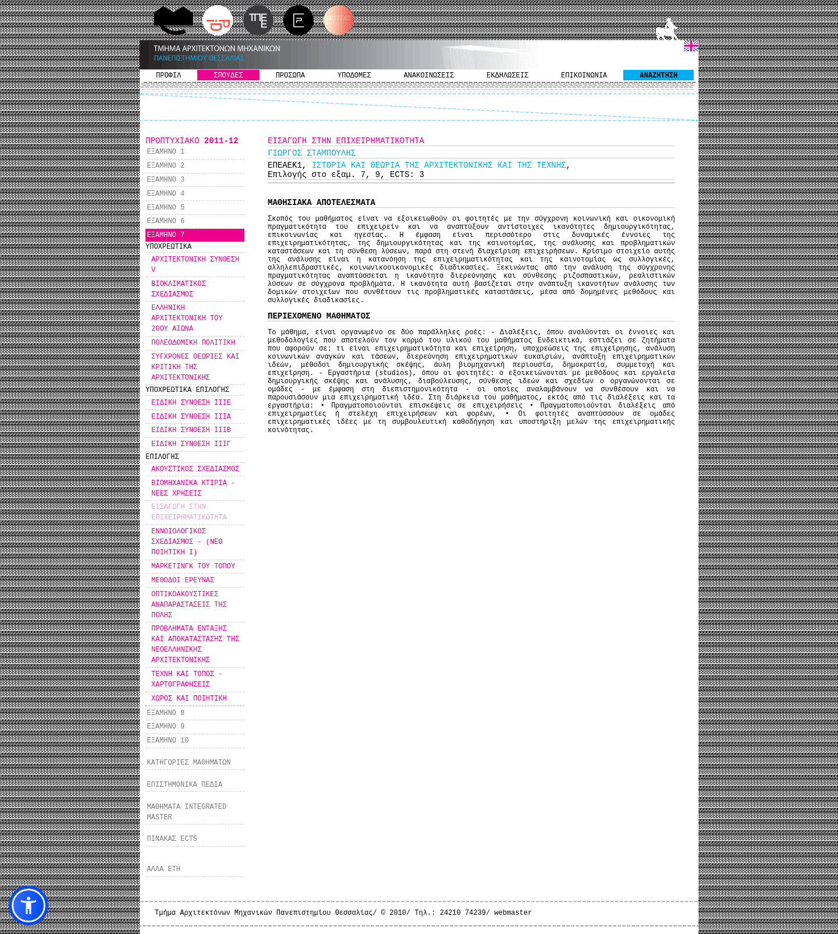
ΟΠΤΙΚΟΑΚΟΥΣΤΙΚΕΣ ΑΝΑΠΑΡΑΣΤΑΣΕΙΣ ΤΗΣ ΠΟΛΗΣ (189, 605)
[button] (28, 905)
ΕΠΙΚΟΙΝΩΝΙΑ (584, 76)
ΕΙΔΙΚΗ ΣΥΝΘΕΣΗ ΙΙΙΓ (191, 444)
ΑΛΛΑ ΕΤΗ (163, 869)
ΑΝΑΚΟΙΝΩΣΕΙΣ (429, 76)
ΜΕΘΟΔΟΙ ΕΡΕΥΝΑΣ (182, 580)
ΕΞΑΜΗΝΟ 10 (168, 741)
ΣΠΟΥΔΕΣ (228, 76)
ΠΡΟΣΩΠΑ (290, 76)
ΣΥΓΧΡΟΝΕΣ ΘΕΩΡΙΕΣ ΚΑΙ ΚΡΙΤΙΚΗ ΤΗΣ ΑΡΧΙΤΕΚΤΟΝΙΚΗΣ (195, 367)
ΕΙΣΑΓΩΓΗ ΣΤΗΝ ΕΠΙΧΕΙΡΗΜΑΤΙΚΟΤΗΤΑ (189, 512)
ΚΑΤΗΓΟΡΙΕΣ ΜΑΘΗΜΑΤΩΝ (188, 763)
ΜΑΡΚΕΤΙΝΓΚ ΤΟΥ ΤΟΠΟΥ (193, 566)
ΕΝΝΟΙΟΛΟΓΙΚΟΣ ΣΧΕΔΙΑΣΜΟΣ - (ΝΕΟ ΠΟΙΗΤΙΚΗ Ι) (186, 542)
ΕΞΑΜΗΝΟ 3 (165, 180)
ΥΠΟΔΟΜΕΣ (354, 76)
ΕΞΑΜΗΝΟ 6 (165, 221)
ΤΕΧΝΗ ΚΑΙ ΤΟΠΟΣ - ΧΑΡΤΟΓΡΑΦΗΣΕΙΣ (186, 679)
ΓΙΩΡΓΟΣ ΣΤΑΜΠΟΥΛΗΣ (312, 153)
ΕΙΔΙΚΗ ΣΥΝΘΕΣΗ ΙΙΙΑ (191, 417)
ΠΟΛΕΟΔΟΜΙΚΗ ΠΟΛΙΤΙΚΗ (193, 343)
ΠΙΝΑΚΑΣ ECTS (172, 839)
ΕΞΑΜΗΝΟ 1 (165, 152)
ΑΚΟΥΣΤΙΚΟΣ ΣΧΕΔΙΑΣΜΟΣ (195, 469)
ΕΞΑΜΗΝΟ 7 (165, 235)
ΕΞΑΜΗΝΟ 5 (165, 208)
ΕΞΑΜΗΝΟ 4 (165, 194)
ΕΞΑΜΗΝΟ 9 (165, 727)
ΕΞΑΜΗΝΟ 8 (165, 713)
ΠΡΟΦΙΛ (168, 76)
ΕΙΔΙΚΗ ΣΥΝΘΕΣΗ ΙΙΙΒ (191, 430)
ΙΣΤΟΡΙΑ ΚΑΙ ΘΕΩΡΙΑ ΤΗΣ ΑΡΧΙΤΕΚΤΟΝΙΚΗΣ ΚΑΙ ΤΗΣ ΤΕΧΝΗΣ (439, 165)
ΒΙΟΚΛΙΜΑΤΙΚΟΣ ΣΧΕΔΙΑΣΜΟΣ (178, 289)
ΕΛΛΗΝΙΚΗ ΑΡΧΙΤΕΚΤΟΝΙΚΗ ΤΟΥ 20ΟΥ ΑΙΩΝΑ (186, 318)
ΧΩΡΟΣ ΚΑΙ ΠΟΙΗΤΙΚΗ (189, 699)
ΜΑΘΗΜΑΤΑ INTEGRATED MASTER (186, 812)
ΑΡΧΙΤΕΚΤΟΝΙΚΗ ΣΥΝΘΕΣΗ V (195, 265)
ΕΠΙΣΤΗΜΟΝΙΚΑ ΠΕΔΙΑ (184, 785)
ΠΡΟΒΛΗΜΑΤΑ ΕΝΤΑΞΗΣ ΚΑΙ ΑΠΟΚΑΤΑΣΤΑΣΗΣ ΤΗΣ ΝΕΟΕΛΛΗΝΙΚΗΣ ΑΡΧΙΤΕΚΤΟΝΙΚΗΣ (195, 644)
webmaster (513, 913)
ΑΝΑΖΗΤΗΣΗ (658, 76)
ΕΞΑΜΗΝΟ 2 (165, 166)
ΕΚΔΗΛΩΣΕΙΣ (507, 76)
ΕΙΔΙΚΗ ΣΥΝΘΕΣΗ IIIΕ (191, 403)
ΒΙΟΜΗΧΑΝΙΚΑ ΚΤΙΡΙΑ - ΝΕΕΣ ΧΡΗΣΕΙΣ (193, 488)
